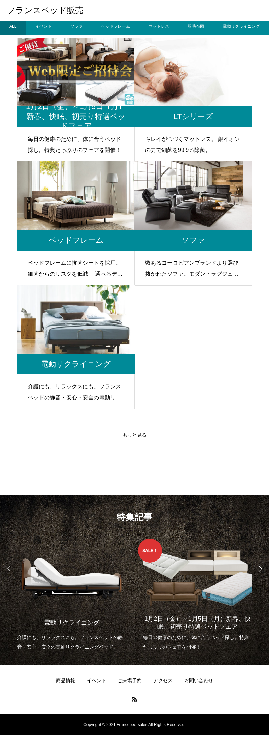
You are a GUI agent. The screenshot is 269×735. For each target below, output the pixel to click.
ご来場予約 (130, 680)
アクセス (163, 680)
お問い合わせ (198, 680)
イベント (96, 680)
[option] (71, 595)
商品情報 (65, 680)
